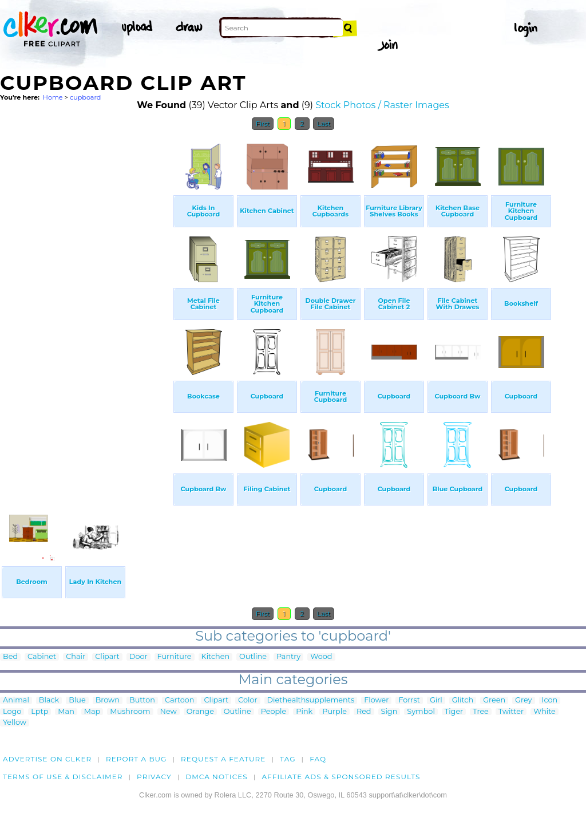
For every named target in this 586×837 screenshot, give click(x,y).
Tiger (454, 712)
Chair (75, 657)
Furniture (174, 657)
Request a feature (223, 759)
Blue (77, 700)
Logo (12, 712)
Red (364, 712)
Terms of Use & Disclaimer (63, 776)
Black (49, 700)
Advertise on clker (47, 759)
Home (53, 97)
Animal (16, 700)
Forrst (408, 700)
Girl (436, 700)
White (544, 712)
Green (494, 700)
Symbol (421, 712)
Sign (389, 712)
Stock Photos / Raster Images (382, 105)
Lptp (39, 712)
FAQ (318, 759)
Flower (376, 700)
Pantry (288, 657)
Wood (321, 657)
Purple (334, 712)
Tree (481, 712)
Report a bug (136, 759)
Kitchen (215, 657)
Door (138, 657)
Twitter (511, 712)
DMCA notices (216, 776)
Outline (253, 657)
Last (323, 124)
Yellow (14, 723)
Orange (200, 712)
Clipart (107, 657)
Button (142, 700)
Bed (10, 657)
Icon (550, 700)
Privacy (154, 776)
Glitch (462, 700)
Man (66, 712)
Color (247, 700)
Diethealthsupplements (311, 700)
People (274, 712)
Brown (108, 700)
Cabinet (41, 657)
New (168, 712)
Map (92, 712)
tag (287, 759)
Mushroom (130, 712)
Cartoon (180, 700)
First (263, 124)
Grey (523, 700)
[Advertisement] (86, 308)
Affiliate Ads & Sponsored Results (341, 776)
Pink (304, 712)
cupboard (85, 97)
